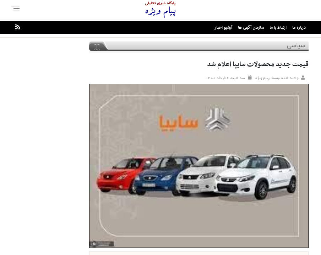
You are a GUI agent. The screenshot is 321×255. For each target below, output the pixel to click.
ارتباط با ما (278, 27)
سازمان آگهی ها (251, 27)
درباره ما (299, 27)
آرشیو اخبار (223, 27)
